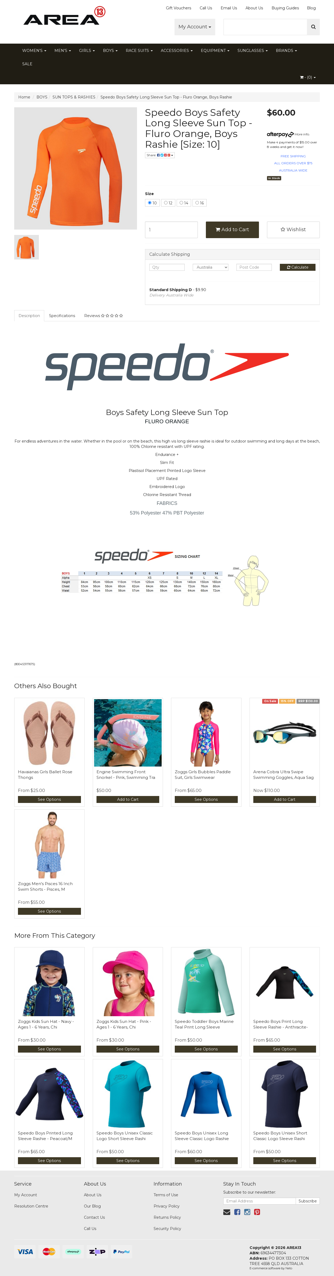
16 (199, 203)
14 (184, 203)
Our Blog (92, 1206)
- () (308, 77)
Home (24, 97)
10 (152, 203)
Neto (288, 1268)
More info (288, 134)
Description (29, 315)
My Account (195, 27)
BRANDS (286, 50)
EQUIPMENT (215, 50)
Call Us (206, 8)
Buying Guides (285, 8)
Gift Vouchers (178, 8)
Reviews (103, 315)
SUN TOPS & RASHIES (74, 97)
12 (168, 203)
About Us (254, 8)
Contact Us (94, 1217)
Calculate (298, 267)
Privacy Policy (167, 1206)
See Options (49, 799)
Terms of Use (166, 1195)
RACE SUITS (139, 50)
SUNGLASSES (252, 50)
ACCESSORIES (177, 50)
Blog (311, 8)
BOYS (110, 50)
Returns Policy (167, 1217)
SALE (27, 64)
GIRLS (87, 50)
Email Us (229, 8)
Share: (160, 155)
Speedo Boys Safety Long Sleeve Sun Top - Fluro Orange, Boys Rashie (166, 97)
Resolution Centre (31, 1206)
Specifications (62, 315)
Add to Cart (232, 230)
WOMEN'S (34, 50)
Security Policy (167, 1228)
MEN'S (62, 50)
